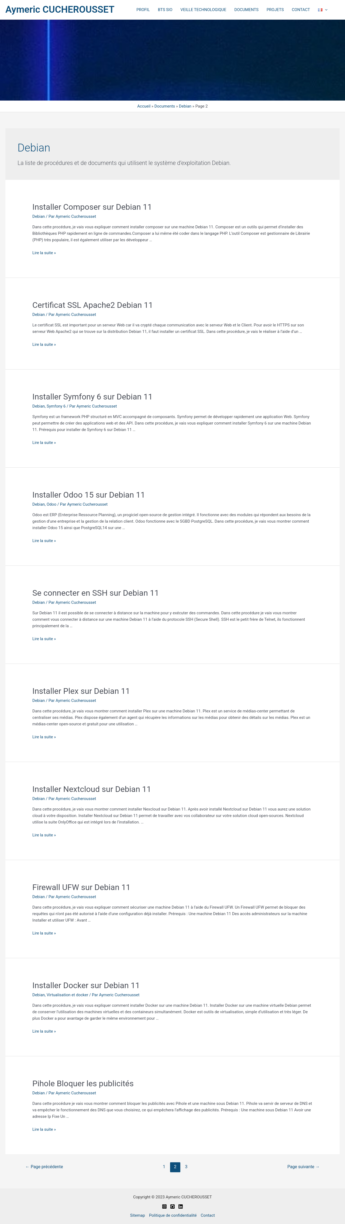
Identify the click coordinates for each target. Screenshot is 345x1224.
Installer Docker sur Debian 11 (86, 985)
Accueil (143, 106)
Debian (185, 106)
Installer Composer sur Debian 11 (92, 207)
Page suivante (303, 1166)
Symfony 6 (56, 406)
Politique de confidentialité (173, 1215)
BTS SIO (165, 9)
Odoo (51, 504)
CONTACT (301, 9)
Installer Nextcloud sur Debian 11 (91, 789)
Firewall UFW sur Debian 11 (81, 887)
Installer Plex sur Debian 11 (81, 691)
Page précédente (44, 1166)
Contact (208, 1215)
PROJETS (275, 9)
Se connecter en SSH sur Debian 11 (95, 593)
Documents (164, 106)
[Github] (172, 1206)
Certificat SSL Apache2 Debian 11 (92, 305)
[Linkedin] (180, 1206)
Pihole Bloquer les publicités (83, 1083)
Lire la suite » (44, 252)
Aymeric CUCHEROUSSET (60, 9)
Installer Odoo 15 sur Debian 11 (88, 494)
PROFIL (143, 9)
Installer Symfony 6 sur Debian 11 (92, 396)
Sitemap (137, 1215)
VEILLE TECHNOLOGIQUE (203, 9)
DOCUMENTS (246, 9)
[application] (324, 9)
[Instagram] (164, 1206)
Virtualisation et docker (67, 994)
